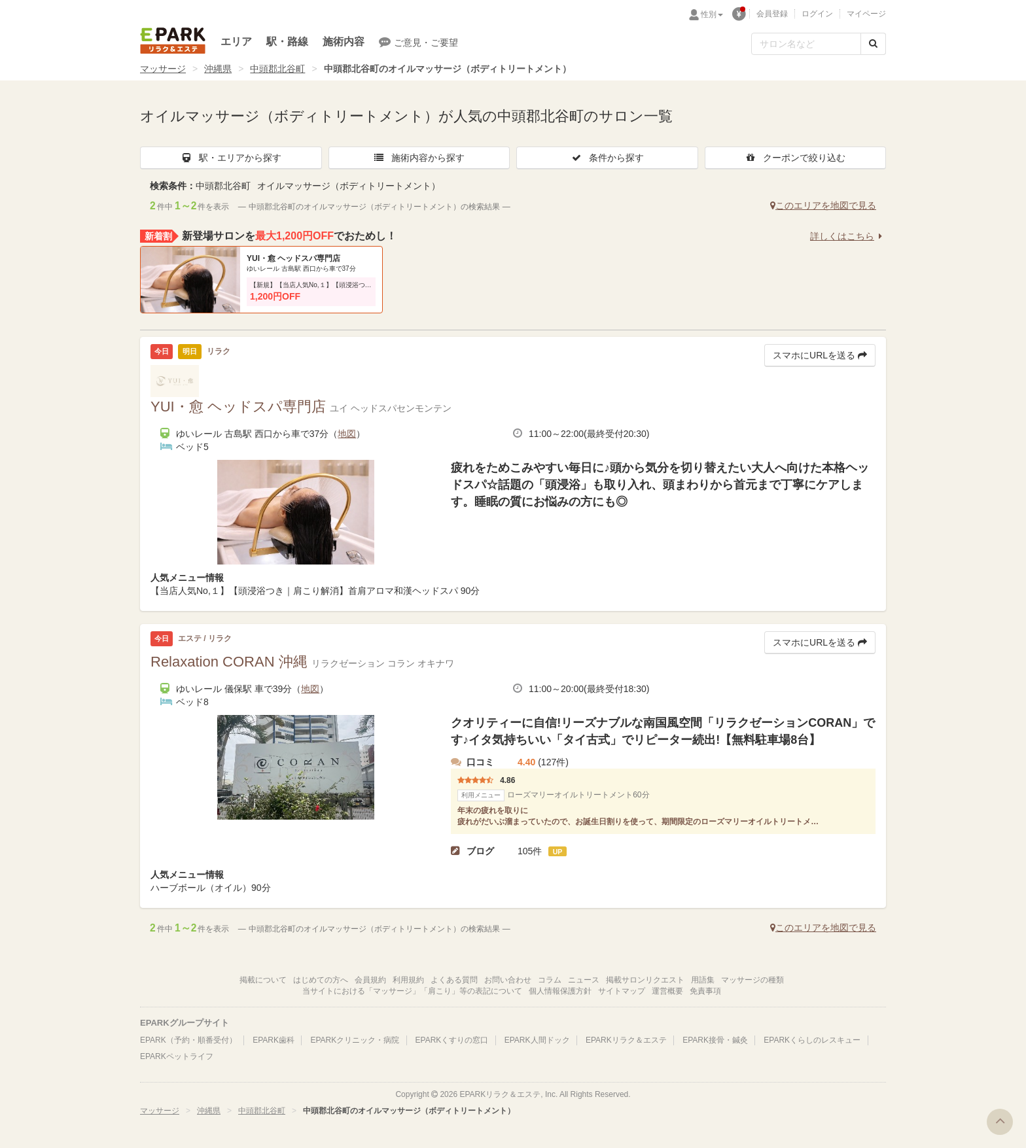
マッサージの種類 (752, 979)
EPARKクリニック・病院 (354, 1040)
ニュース (583, 979)
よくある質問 (454, 979)
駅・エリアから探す (231, 157)
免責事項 (705, 991)
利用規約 (408, 979)
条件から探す (607, 157)
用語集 (703, 979)
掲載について (263, 979)
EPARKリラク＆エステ (172, 40)
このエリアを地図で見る (823, 205)
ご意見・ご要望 (418, 41)
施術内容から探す (419, 157)
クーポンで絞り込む (795, 157)
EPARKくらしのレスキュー (812, 1040)
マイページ (866, 13)
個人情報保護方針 (560, 991)
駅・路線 (287, 41)
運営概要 (667, 991)
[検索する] (873, 43)
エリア (236, 41)
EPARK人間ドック (537, 1040)
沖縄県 (218, 68)
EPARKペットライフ (176, 1056)
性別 (712, 14)
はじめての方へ (320, 979)
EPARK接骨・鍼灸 (715, 1040)
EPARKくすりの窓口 (452, 1040)
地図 (347, 433)
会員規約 (370, 979)
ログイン (817, 13)
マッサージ (163, 68)
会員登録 (772, 13)
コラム (549, 979)
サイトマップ (621, 991)
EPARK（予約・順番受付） (188, 1040)
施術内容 (343, 41)
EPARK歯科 (273, 1040)
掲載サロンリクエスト (645, 979)
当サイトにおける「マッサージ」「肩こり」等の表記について (412, 991)
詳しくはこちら (848, 236)
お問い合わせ (507, 979)
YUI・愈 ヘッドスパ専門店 (293, 258)
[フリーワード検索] (806, 44)
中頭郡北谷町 (277, 68)
